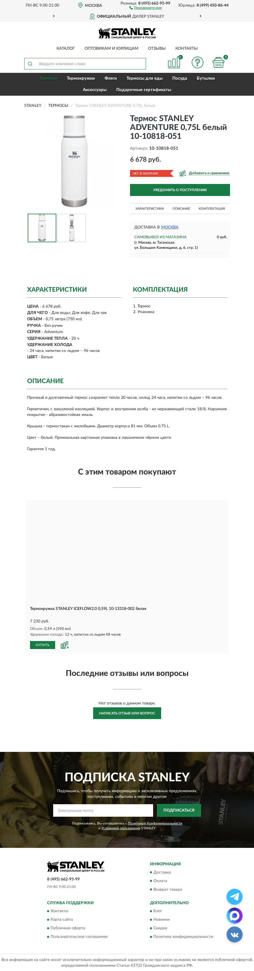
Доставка (162, 872)
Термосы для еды (145, 78)
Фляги (111, 78)
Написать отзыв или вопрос (127, 713)
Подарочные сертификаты (143, 90)
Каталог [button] (66, 49)
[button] (145, 7)
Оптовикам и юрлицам (111, 49)
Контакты (186, 49)
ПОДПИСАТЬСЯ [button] (179, 810)
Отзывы (157, 49)
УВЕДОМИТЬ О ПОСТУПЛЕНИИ (180, 190)
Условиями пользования (120, 828)
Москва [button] (170, 227)
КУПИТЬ (42, 644)
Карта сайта (62, 919)
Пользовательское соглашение (79, 936)
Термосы (48, 78)
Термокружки (81, 78)
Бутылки (206, 78)
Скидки (160, 928)
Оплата (160, 881)
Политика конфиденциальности (183, 936)
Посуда (179, 78)
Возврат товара (167, 889)
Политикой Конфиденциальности (155, 823)
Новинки (161, 919)
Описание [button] (181, 208)
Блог (157, 911)
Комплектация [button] (212, 208)
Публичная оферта (68, 928)
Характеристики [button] (149, 208)
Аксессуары (95, 90)
